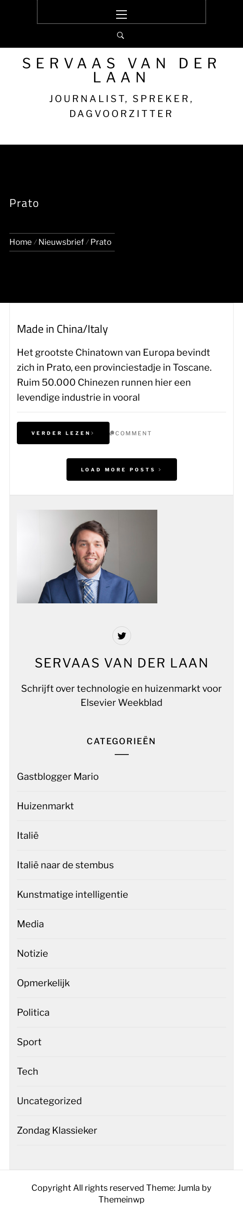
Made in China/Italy (62, 328)
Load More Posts (121, 469)
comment (133, 433)
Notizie (32, 953)
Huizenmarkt (45, 806)
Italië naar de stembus (65, 865)
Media (30, 924)
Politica (33, 1012)
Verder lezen (63, 433)
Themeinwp (121, 1199)
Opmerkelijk (43, 983)
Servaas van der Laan (121, 70)
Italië (28, 835)
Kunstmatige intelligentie (72, 894)
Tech (27, 1071)
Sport (29, 1042)
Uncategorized (49, 1101)
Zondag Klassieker (57, 1130)
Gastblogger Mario (58, 776)
